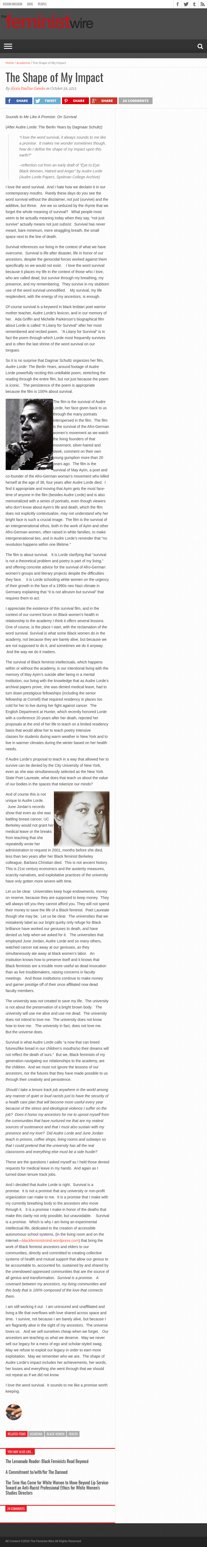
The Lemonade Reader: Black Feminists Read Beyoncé (47, 1461)
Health (73, 1434)
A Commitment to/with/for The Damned (37, 1472)
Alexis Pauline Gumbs (28, 88)
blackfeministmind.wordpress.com (50, 1240)
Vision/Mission (12, 4)
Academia (23, 63)
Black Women (55, 1434)
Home (9, 63)
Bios (30, 4)
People (42, 4)
